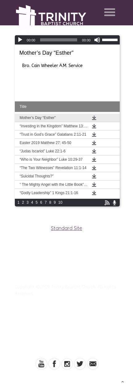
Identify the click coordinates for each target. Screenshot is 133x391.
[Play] (20, 40)
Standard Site (66, 228)
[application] (67, 40)
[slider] (58, 39)
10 (60, 202)
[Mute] (97, 40)
